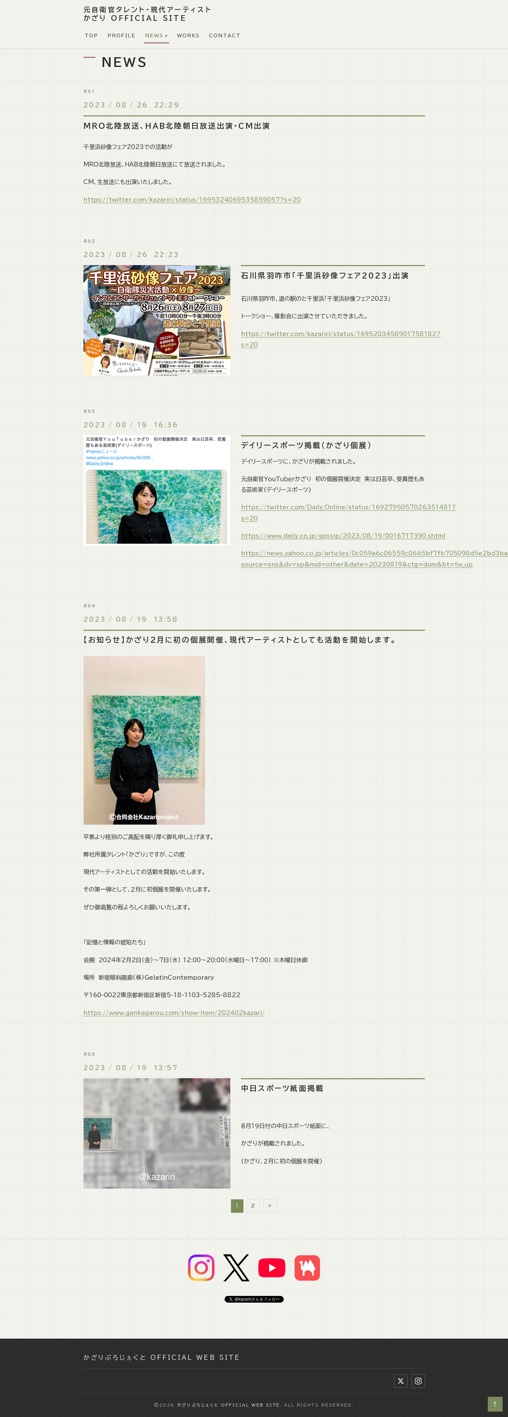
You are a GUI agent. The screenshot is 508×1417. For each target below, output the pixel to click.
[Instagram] (418, 1381)
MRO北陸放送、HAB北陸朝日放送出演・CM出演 (177, 126)
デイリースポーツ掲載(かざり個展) (306, 445)
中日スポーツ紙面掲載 (282, 1088)
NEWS (154, 35)
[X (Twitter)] (400, 1381)
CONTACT (225, 35)
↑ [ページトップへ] (495, 1404)
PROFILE (122, 35)
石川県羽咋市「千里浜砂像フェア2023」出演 (325, 275)
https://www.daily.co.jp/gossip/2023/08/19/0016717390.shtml (343, 536)
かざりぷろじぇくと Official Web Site (161, 1357)
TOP (91, 35)
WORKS (188, 35)
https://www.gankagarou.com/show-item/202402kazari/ (174, 1013)
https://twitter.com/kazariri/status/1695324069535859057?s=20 (192, 200)
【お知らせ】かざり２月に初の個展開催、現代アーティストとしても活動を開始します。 (240, 640)
